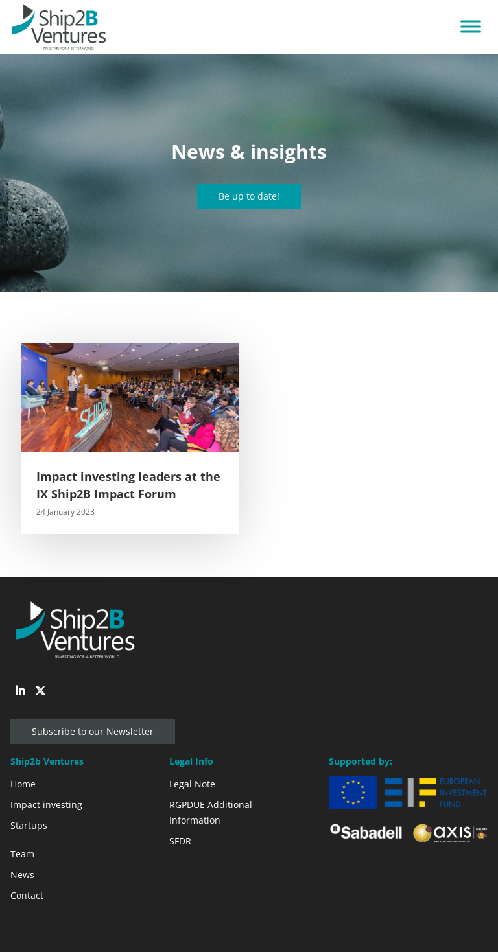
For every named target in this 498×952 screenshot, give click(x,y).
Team (22, 854)
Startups (28, 825)
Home (23, 784)
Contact (26, 895)
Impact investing (46, 804)
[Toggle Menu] (470, 27)
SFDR (180, 841)
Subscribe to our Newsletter (93, 731)
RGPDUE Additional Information (210, 812)
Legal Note (192, 784)
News (22, 874)
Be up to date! (249, 196)
